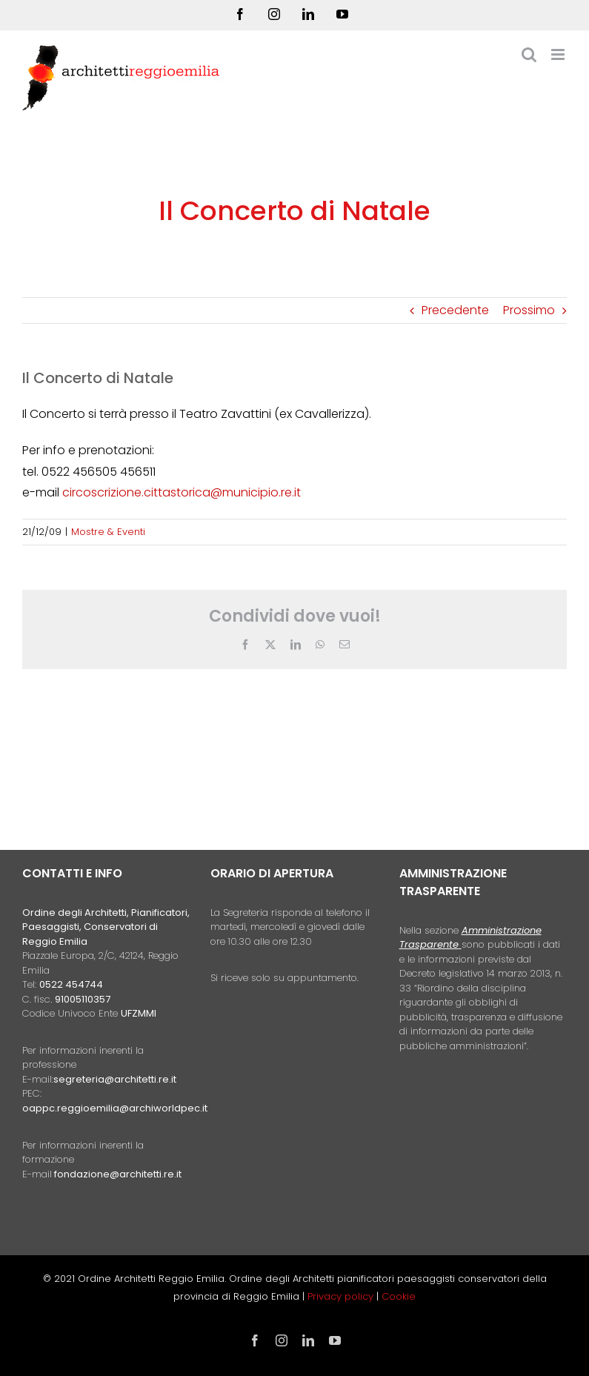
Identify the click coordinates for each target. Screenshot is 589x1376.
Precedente (455, 310)
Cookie (399, 1296)
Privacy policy (341, 1296)
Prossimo (529, 310)
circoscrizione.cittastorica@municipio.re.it (181, 492)
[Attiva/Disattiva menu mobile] (559, 54)
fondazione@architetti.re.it (118, 1174)
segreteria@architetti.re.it (114, 1079)
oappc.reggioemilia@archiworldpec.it (114, 1108)
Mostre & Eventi (108, 532)
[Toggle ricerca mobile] (529, 54)
